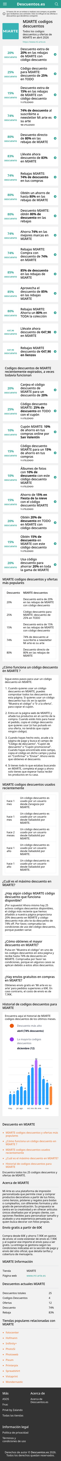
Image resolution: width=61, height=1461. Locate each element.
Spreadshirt (13, 1371)
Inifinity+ (11, 1343)
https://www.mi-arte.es (34, 42)
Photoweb (12, 1354)
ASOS (5, 1399)
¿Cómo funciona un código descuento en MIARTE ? (31, 1142)
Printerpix (12, 1365)
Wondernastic (14, 1382)
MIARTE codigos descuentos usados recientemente (28, 1151)
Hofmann (11, 1338)
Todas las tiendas (12, 1415)
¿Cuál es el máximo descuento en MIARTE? (32, 1158)
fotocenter (12, 1332)
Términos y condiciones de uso (14, 1439)
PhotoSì (10, 1349)
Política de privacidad (15, 1432)
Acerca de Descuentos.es (39, 1400)
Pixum (10, 1360)
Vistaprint (12, 1376)
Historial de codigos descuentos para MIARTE (29, 1165)
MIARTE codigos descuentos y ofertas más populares (32, 1134)
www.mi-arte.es (36, 1275)
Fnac (5, 1404)
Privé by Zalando (12, 1410)
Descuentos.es (31, 4)
